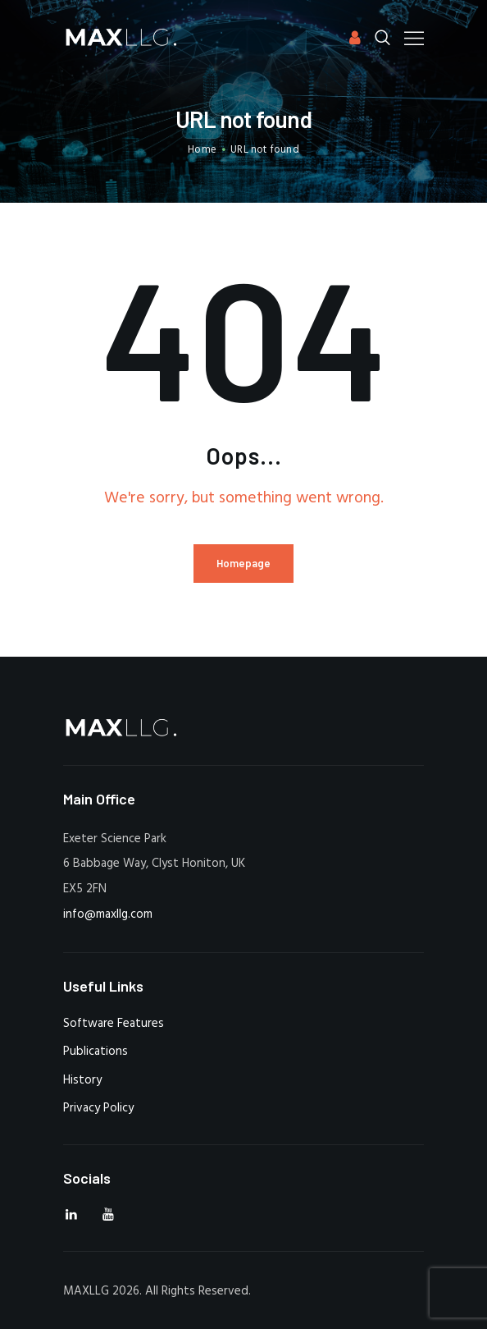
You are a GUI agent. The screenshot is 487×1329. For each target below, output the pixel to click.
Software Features (113, 1023)
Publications (95, 1051)
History (82, 1080)
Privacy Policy (98, 1108)
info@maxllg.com (107, 914)
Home (202, 150)
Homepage (243, 563)
